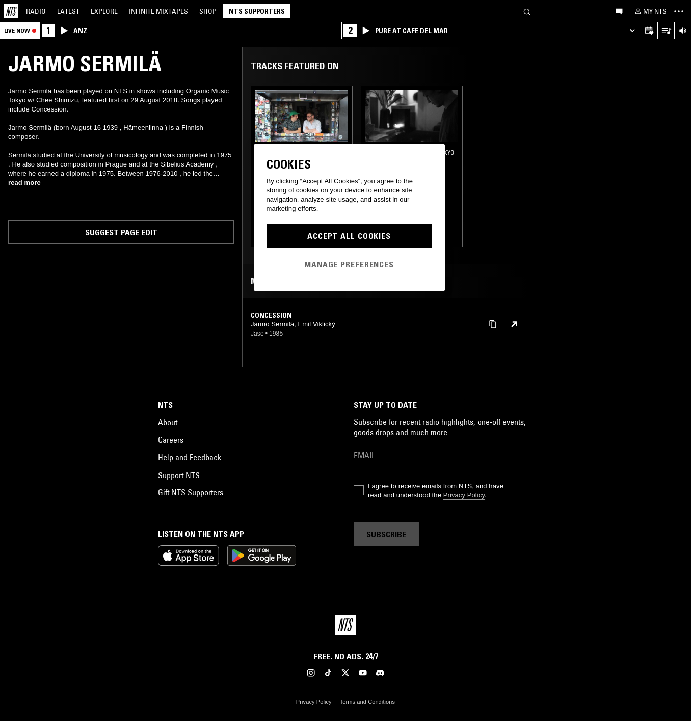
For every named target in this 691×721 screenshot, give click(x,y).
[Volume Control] (682, 30)
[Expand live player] (632, 30)
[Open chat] (619, 11)
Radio (36, 11)
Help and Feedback (189, 457)
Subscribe (386, 534)
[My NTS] (650, 11)
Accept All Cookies (349, 236)
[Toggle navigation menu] (679, 11)
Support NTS (179, 475)
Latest (68, 11)
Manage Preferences (349, 264)
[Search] (527, 11)
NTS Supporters (257, 11)
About (167, 422)
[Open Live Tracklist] (665, 30)
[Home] (11, 11)
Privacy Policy (464, 495)
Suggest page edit (121, 232)
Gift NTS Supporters (190, 492)
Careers (170, 440)
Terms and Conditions (367, 702)
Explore (104, 11)
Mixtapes (158, 11)
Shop (208, 11)
